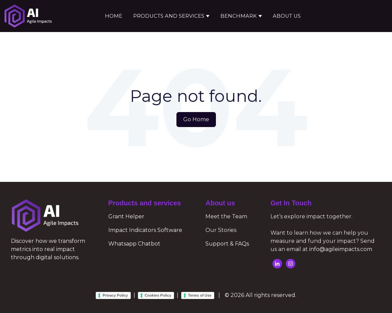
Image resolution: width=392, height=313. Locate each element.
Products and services (168, 16)
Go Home (196, 119)
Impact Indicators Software (145, 230)
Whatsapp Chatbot (134, 243)
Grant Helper (126, 216)
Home (113, 16)
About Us (287, 16)
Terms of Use (199, 295)
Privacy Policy (115, 295)
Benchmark (238, 16)
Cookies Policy (158, 295)
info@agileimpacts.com (340, 249)
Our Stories (220, 230)
